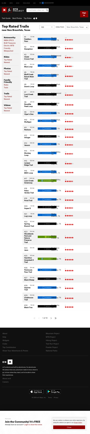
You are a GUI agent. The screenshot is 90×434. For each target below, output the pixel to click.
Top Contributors (9, 347)
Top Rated (8, 60)
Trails (6, 87)
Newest (7, 62)
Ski (34, 3)
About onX (6, 378)
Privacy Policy (78, 422)
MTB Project (50, 337)
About (4, 333)
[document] (69, 424)
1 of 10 (45, 318)
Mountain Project (52, 333)
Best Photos (17, 18)
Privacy (56, 397)
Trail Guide (6, 18)
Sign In (84, 14)
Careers (5, 382)
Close (69, 427)
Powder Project (52, 347)
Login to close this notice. (33, 425)
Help (4, 337)
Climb (4, 3)
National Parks (51, 351)
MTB (11, 3)
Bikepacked (8, 51)
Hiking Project (51, 340)
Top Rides (28, 18)
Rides (6, 85)
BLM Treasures (10, 43)
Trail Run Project (52, 344)
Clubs (4, 344)
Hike (17, 3)
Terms (50, 397)
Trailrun (26, 3)
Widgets (5, 340)
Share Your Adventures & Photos (15, 351)
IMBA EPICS (9, 40)
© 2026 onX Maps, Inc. (39, 397)
